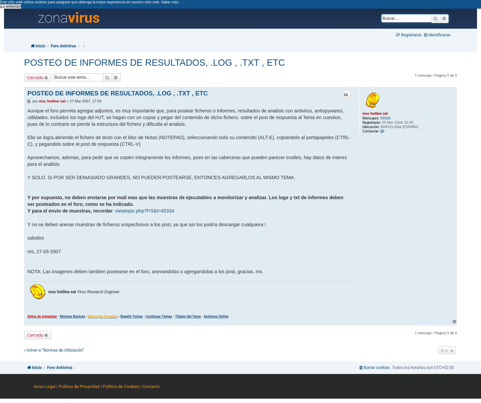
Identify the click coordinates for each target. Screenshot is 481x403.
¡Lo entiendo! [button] (10, 6)
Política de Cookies (121, 386)
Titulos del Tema (188, 316)
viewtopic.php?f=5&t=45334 (144, 211)
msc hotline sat (375, 113)
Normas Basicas (72, 316)
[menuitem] (437, 35)
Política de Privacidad (79, 386)
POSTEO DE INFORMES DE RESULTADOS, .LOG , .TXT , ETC (154, 62)
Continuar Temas (159, 316)
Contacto (151, 386)
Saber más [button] (169, 2)
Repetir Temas (132, 316)
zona (69, 18)
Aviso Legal (44, 386)
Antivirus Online (216, 316)
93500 (385, 118)
